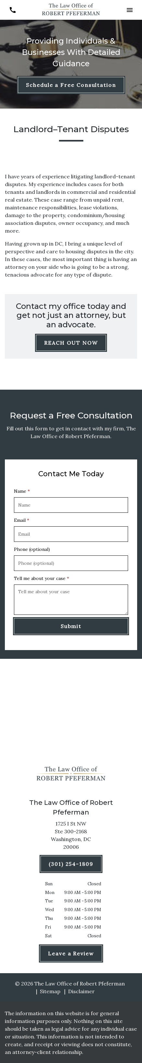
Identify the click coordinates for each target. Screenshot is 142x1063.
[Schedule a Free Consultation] (71, 85)
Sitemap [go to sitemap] (50, 991)
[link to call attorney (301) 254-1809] (12, 10)
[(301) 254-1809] (71, 864)
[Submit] (71, 626)
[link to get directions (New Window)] (71, 836)
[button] (129, 10)
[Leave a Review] (71, 953)
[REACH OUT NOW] (71, 343)
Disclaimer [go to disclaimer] (81, 991)
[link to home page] (71, 9)
